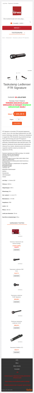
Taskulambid (9, 37)
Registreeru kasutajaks (13, 3)
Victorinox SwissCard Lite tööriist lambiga (16, 242)
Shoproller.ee (29, 390)
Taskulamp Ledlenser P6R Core (16, 270)
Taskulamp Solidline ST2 (16, 347)
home (3, 37)
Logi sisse (5, 3)
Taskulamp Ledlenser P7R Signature (21, 37)
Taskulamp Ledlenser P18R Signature (16, 296)
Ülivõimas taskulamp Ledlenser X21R (16, 322)
